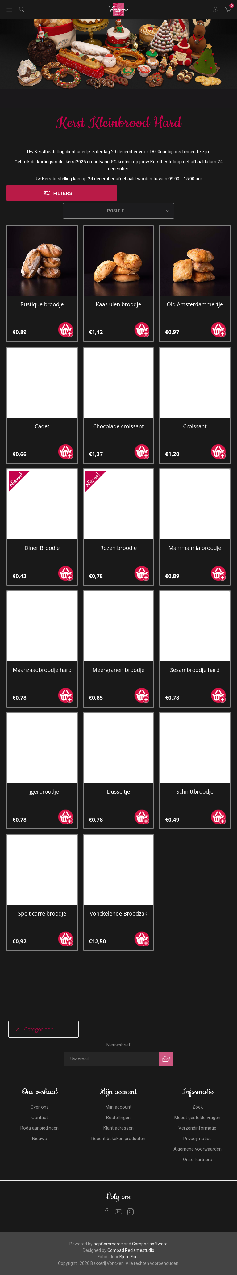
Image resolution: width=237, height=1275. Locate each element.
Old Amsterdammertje (195, 267)
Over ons (40, 1048)
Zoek (197, 1048)
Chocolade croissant (118, 388)
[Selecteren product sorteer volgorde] (118, 173)
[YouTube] (118, 1152)
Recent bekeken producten (118, 1079)
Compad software (150, 1184)
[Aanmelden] (111, 999)
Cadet (42, 388)
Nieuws (39, 1079)
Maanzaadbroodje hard (42, 632)
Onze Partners (197, 1100)
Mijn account (118, 1048)
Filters (62, 155)
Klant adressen (118, 1069)
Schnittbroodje (194, 754)
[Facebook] (107, 1152)
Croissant (195, 388)
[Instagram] (130, 1152)
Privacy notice (197, 1079)
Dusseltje (118, 754)
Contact (39, 1058)
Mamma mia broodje (194, 510)
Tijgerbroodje (42, 754)
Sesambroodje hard (195, 632)
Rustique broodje (42, 267)
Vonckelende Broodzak (119, 876)
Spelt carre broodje (42, 876)
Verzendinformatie (197, 1069)
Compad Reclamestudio (130, 1191)
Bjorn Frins (129, 1197)
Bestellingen (118, 1058)
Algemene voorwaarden (197, 1090)
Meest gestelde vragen (197, 1058)
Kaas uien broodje (118, 267)
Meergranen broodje (119, 632)
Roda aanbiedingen (39, 1069)
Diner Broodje (42, 510)
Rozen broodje (118, 510)
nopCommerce (108, 1184)
